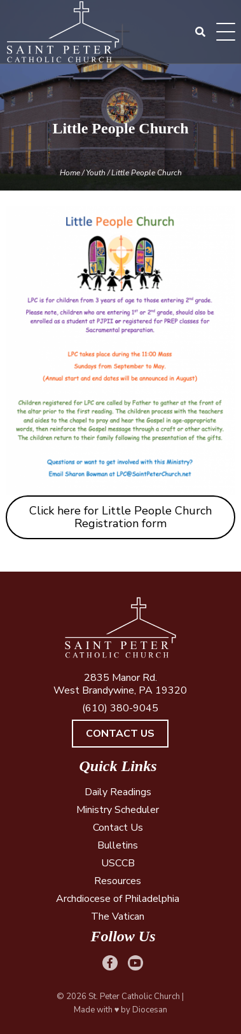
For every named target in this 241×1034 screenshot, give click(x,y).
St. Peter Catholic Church (134, 996)
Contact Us (120, 734)
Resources (117, 881)
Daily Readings (118, 792)
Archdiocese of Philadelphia (117, 898)
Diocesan (149, 1010)
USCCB (118, 863)
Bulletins (117, 845)
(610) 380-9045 (120, 708)
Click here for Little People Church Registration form (120, 517)
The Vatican (117, 916)
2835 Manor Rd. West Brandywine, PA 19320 (120, 684)
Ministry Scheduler (117, 809)
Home (70, 173)
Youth (96, 173)
